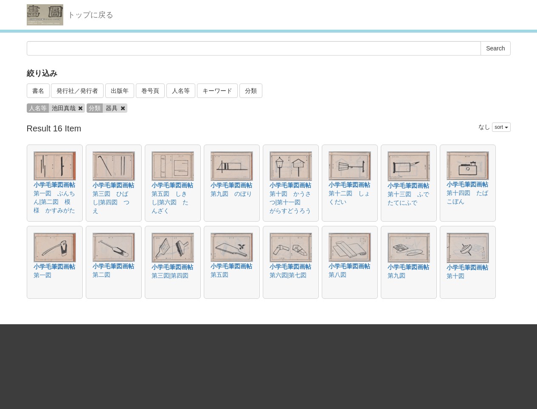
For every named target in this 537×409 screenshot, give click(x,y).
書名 (38, 90)
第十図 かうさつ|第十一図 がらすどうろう (290, 202)
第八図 (337, 274)
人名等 (181, 90)
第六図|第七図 (288, 275)
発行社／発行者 (77, 90)
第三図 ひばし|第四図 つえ (111, 202)
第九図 (396, 275)
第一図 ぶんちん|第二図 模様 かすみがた (54, 202)
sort (501, 127)
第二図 (101, 274)
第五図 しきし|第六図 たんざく (170, 202)
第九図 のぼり (231, 193)
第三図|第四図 (170, 275)
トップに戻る (90, 15)
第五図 (219, 274)
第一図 (42, 275)
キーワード (217, 90)
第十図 (455, 276)
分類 (251, 90)
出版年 (120, 90)
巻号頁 (150, 90)
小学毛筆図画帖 (54, 184)
